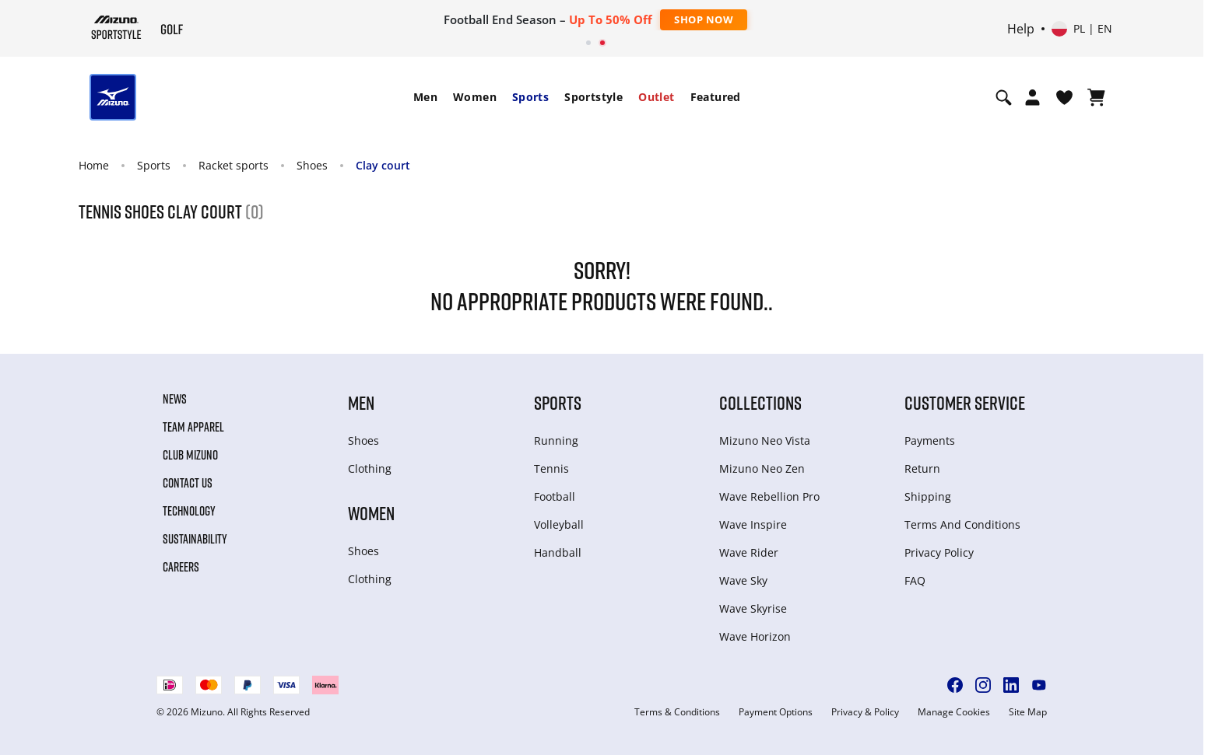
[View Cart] (1096, 97)
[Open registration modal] (1032, 97)
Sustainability (195, 539)
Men (425, 96)
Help (1020, 28)
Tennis (551, 468)
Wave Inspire (753, 524)
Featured (715, 96)
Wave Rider (748, 552)
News (175, 399)
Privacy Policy (939, 552)
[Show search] (1004, 97)
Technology (189, 511)
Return (922, 468)
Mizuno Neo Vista (764, 440)
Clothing (370, 468)
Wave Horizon (755, 636)
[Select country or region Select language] (1082, 29)
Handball (557, 552)
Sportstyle (593, 96)
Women (475, 96)
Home (94, 165)
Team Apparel (193, 427)
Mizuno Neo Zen (762, 468)
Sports (530, 96)
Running (556, 440)
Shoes (312, 165)
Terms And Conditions (962, 524)
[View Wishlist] (1064, 97)
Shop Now (703, 19)
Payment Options (776, 712)
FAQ (914, 580)
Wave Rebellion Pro (769, 496)
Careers (181, 567)
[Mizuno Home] (116, 27)
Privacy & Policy (865, 712)
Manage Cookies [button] (954, 712)
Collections (760, 402)
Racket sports (233, 165)
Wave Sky (743, 580)
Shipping (927, 496)
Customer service (964, 402)
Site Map (1028, 712)
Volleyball (559, 524)
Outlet (656, 96)
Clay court (383, 165)
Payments (929, 440)
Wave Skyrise (753, 608)
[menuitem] (425, 97)
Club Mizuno (190, 455)
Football (554, 496)
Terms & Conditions (677, 712)
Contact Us (187, 483)
